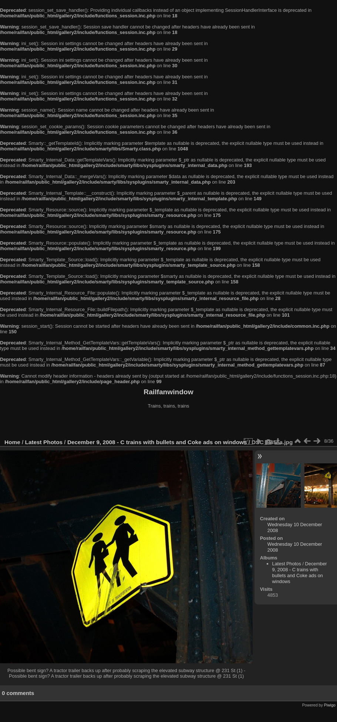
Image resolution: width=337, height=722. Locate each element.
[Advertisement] (168, 424)
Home (12, 442)
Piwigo (330, 705)
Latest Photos (44, 442)
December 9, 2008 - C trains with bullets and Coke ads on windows (157, 442)
